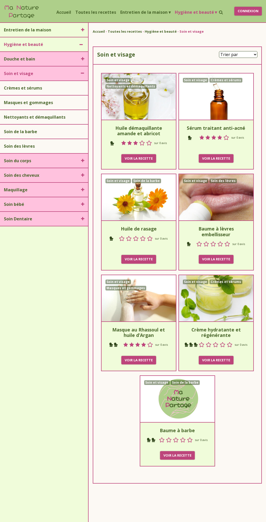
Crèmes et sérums (23, 88)
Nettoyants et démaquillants (34, 117)
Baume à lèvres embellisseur (216, 231)
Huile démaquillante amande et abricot (138, 131)
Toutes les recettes (95, 12)
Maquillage (16, 190)
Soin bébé (14, 204)
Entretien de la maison (145, 12)
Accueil (64, 12)
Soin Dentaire (18, 219)
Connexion (248, 11)
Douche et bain (19, 59)
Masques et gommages (28, 102)
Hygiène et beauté (196, 12)
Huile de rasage (139, 229)
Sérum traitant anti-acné (216, 128)
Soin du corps (17, 161)
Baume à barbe (177, 430)
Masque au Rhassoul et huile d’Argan (138, 332)
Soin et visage (18, 73)
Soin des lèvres (19, 146)
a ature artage (21, 11)
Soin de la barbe (20, 131)
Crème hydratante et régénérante (216, 332)
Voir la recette (139, 158)
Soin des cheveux (21, 175)
